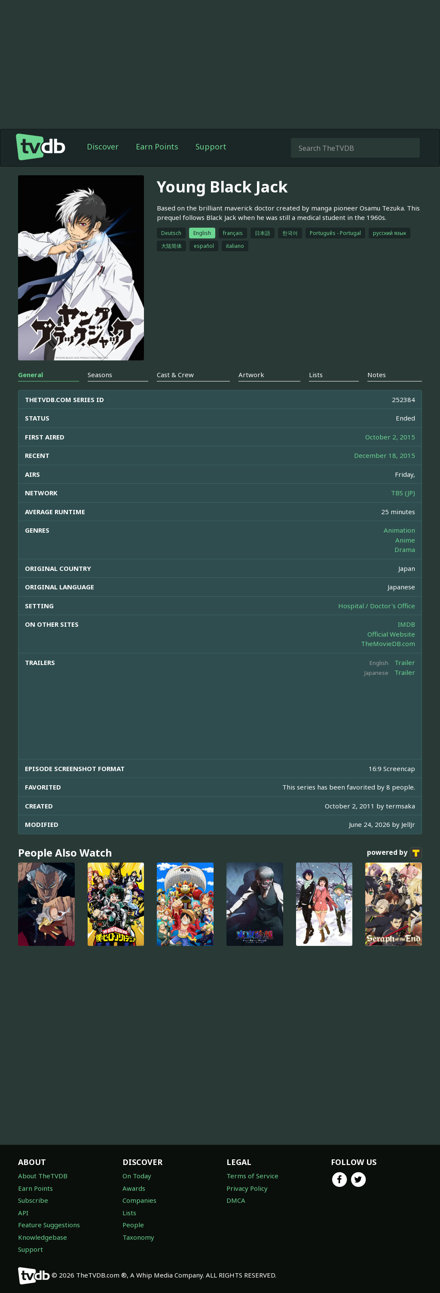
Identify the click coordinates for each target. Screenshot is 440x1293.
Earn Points (157, 146)
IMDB (406, 624)
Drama (404, 549)
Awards (133, 1188)
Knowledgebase (42, 1237)
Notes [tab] (376, 374)
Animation (399, 530)
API (23, 1212)
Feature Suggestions (49, 1224)
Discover (103, 146)
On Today (136, 1175)
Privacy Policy (247, 1188)
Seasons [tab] (100, 374)
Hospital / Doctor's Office (376, 605)
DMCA (235, 1200)
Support (211, 146)
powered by (394, 853)
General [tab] (30, 374)
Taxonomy (138, 1237)
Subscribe (33, 1200)
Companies (139, 1200)
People (133, 1224)
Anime (405, 540)
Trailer (404, 662)
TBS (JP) (403, 492)
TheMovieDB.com (388, 643)
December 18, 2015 (384, 455)
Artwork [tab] (251, 374)
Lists (129, 1212)
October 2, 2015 (390, 437)
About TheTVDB (42, 1175)
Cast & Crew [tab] (175, 374)
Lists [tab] (316, 374)
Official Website (391, 634)
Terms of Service (252, 1175)
